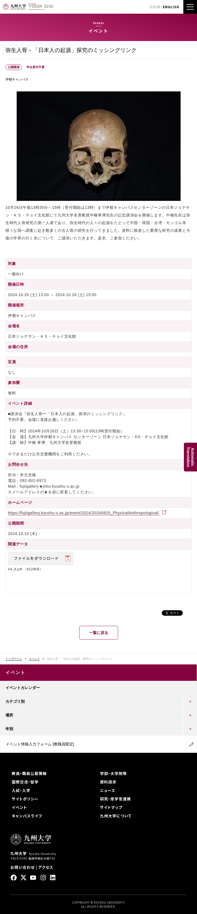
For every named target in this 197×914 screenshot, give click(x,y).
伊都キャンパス (16, 79)
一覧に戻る (98, 632)
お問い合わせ (22, 867)
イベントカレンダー (22, 688)
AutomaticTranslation (190, 457)
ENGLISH (171, 6)
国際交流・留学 (25, 782)
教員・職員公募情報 (29, 773)
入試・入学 (21, 790)
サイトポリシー (25, 799)
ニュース (107, 790)
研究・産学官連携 (115, 799)
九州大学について (116, 815)
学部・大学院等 (113, 773)
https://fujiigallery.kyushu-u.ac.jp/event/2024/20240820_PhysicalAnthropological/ (84, 513)
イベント (34, 659)
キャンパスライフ (27, 815)
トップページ (13, 659)
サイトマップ (111, 807)
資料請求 (108, 782)
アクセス (45, 867)
